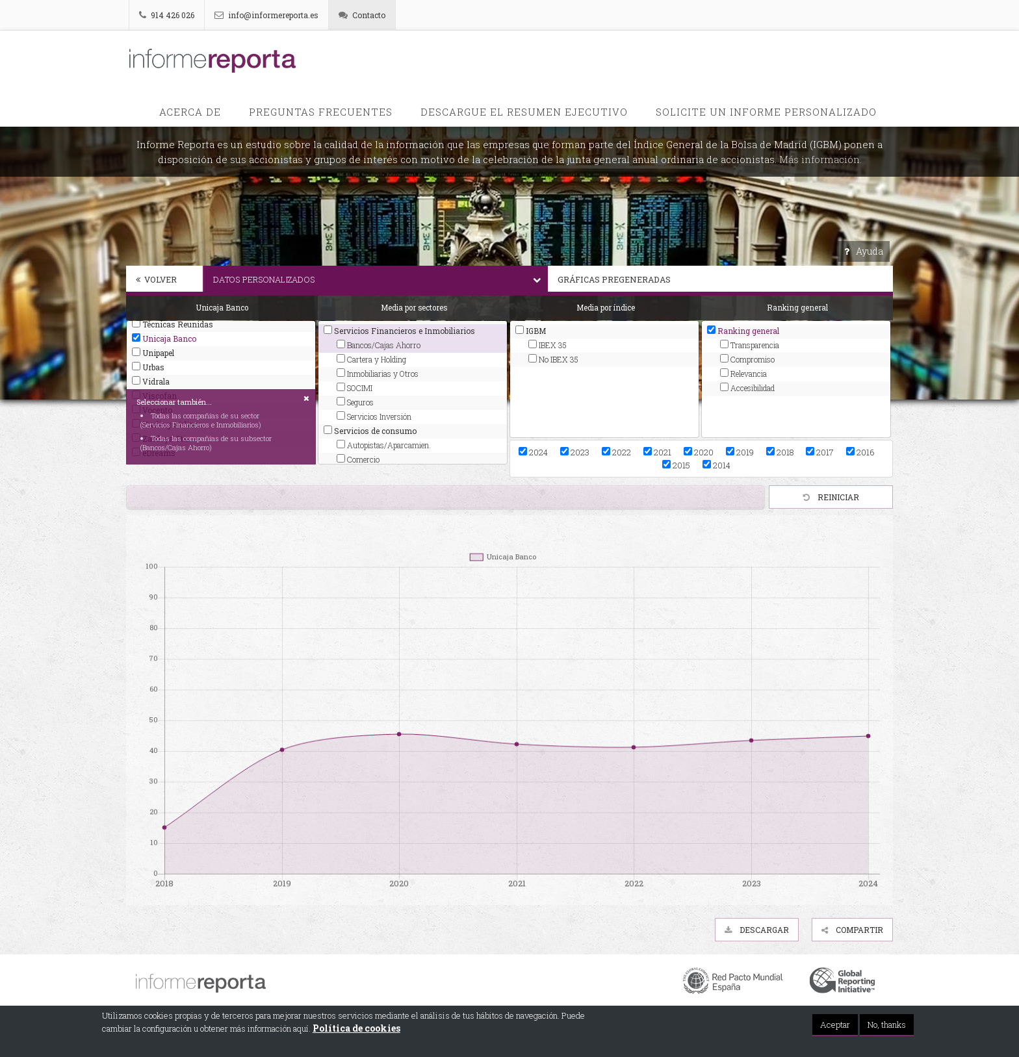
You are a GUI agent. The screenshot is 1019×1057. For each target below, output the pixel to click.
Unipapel (153, 353)
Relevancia (743, 373)
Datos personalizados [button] (380, 279)
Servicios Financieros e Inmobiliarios (399, 330)
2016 (860, 452)
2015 (676, 465)
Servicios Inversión (374, 416)
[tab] (164, 281)
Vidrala (151, 381)
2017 (820, 452)
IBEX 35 (547, 345)
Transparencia (749, 345)
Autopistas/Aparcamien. (384, 445)
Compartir (852, 929)
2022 (616, 452)
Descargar (757, 929)
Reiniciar (831, 497)
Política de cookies (356, 1029)
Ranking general (743, 330)
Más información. (820, 159)
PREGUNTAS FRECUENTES (321, 111)
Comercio (358, 459)
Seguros (355, 402)
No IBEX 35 (553, 359)
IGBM (530, 330)
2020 (699, 452)
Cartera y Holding (371, 359)
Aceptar (835, 1025)
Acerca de (190, 111)
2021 (657, 452)
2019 (740, 452)
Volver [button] (156, 279)
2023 (574, 452)
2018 (779, 452)
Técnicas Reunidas (172, 324)
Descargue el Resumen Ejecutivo (524, 111)
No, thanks (887, 1025)
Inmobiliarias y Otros (378, 373)
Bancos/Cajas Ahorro (378, 345)
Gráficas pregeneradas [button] (725, 279)
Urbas (148, 367)
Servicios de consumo (370, 431)
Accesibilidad (747, 388)
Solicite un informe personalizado (766, 111)
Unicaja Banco (164, 338)
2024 (533, 452)
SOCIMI (354, 388)
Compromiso (747, 359)
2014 (716, 465)
